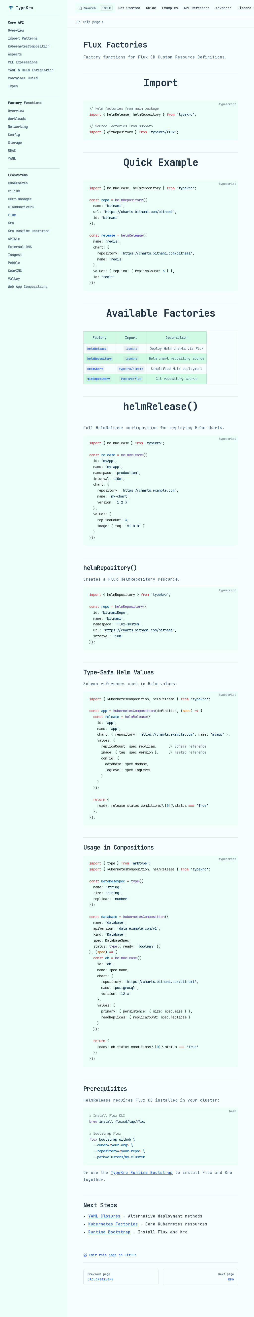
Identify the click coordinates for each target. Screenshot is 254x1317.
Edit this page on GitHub (109, 1255)
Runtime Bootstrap (109, 1232)
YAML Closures (104, 1216)
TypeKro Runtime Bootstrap (142, 1172)
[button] (34, 22)
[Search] (95, 8)
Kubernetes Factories (113, 1224)
